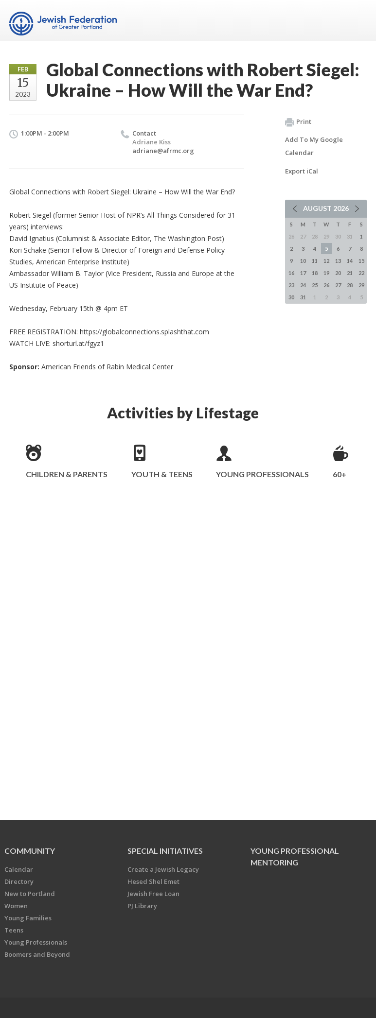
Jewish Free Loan (153, 893)
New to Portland (29, 893)
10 (303, 261)
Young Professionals (262, 474)
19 (326, 273)
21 (350, 273)
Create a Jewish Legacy (163, 869)
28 (350, 285)
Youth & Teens (162, 474)
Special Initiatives (165, 850)
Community (29, 850)
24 (303, 285)
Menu (355, 20)
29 (361, 285)
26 (326, 285)
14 (350, 261)
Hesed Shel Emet (153, 881)
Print (298, 122)
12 (326, 261)
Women (16, 905)
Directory (19, 881)
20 (338, 273)
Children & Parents (66, 474)
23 (291, 285)
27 (338, 285)
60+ (339, 474)
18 (315, 273)
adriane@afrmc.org (163, 150)
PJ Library (142, 905)
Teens (13, 930)
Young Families (28, 918)
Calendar (18, 869)
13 (338, 261)
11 (315, 261)
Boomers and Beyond (37, 954)
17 (303, 273)
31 (303, 297)
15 (361, 261)
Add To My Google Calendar (314, 146)
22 (361, 273)
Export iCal (301, 171)
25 (315, 285)
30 (291, 297)
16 (291, 273)
